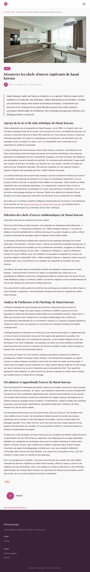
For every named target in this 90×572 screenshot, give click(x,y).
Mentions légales (10, 553)
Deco (13, 12)
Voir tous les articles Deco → (16, 508)
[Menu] (84, 4)
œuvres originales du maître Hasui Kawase (42, 204)
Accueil (6, 12)
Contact (7, 557)
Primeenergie (11, 524)
